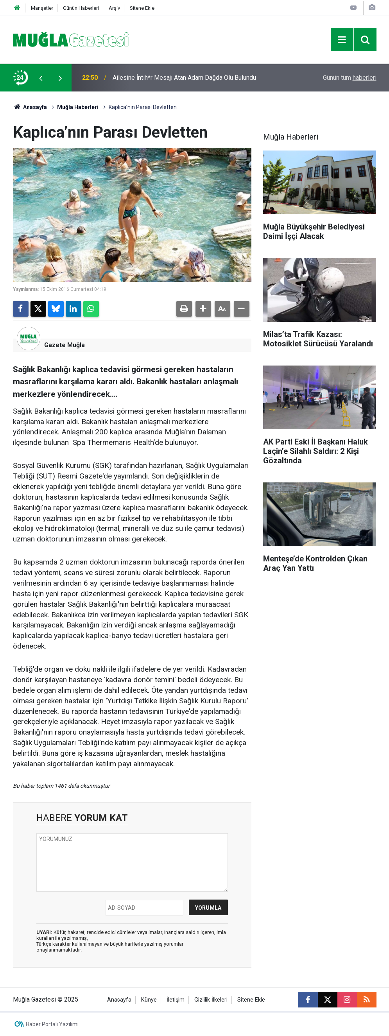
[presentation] (41, 77)
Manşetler (42, 8)
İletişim (176, 1000)
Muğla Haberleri (78, 107)
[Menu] (342, 39)
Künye (149, 1000)
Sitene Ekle (142, 8)
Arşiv (114, 8)
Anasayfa (30, 107)
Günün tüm (349, 77)
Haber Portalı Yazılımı (52, 1024)
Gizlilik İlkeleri (211, 1000)
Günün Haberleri (81, 8)
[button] (203, 309)
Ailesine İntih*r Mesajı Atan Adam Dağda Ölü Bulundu (184, 77)
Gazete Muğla (64, 345)
